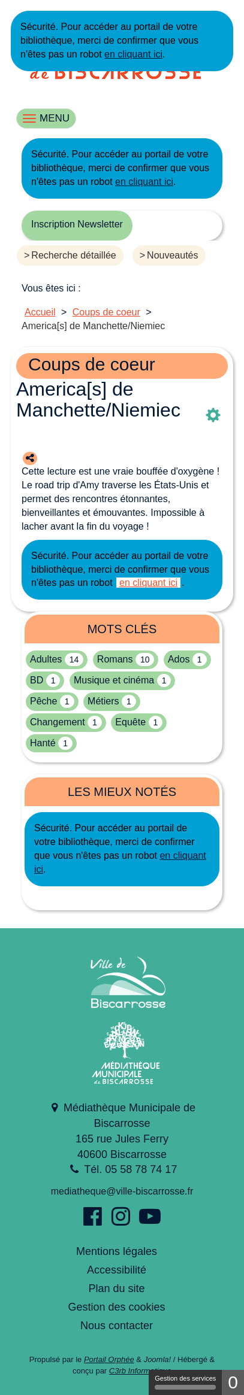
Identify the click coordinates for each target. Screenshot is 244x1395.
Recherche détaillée (73, 255)
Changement (57, 722)
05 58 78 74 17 (141, 1169)
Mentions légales (116, 1251)
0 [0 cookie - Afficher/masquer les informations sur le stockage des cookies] (233, 1382)
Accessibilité (116, 1270)
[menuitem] (74, 258)
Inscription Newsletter (77, 224)
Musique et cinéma (114, 680)
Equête (130, 722)
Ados (178, 659)
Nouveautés (172, 255)
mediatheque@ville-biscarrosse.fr (122, 1191)
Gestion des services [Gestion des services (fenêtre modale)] (185, 1382)
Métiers (103, 701)
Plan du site (116, 1288)
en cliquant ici (133, 54)
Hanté (43, 743)
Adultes (46, 659)
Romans (115, 659)
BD (36, 680)
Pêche (43, 701)
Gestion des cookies (116, 1307)
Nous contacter (116, 1326)
